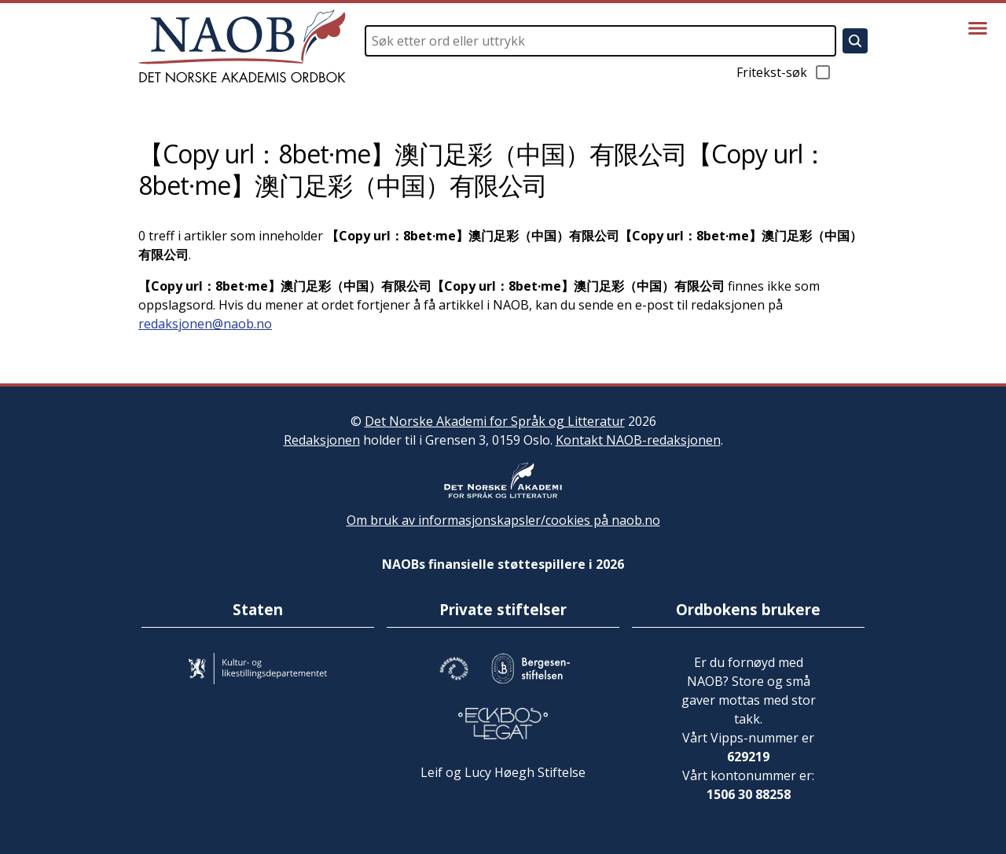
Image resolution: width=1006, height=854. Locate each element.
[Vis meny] (978, 28)
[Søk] (855, 40)
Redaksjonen (322, 440)
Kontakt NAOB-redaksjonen (638, 440)
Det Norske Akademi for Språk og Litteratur (495, 421)
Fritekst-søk (784, 72)
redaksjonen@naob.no (205, 323)
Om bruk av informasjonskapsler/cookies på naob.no (503, 520)
